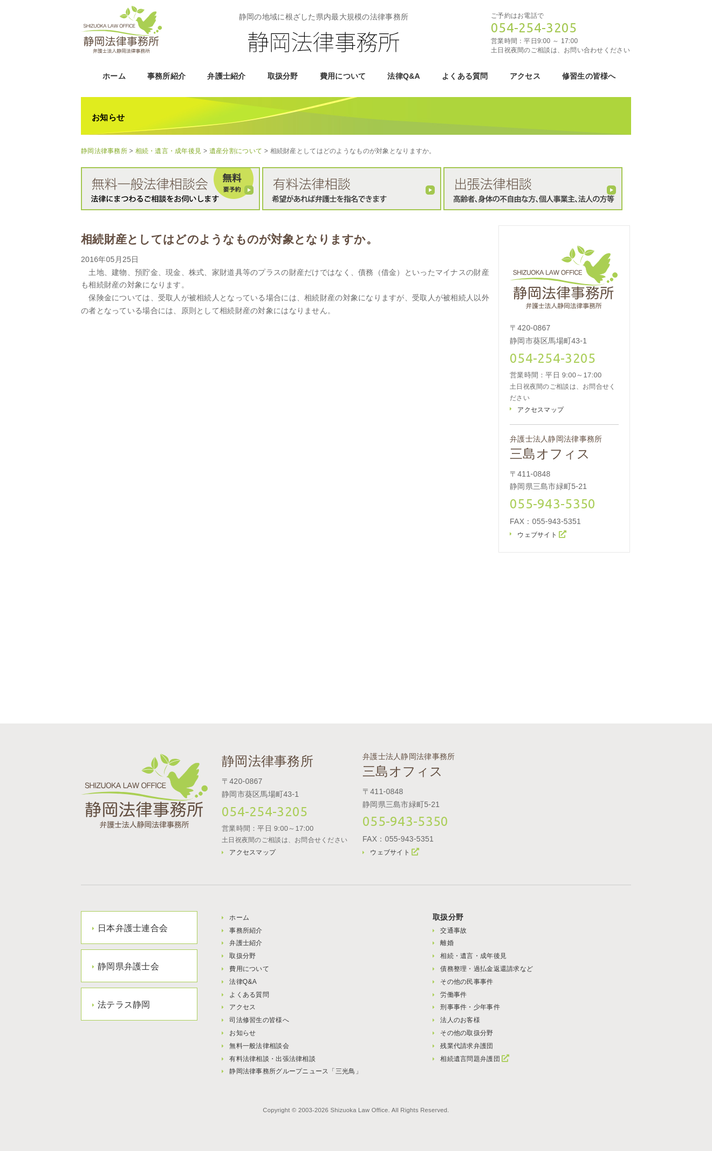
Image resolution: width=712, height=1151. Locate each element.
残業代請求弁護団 (466, 1046)
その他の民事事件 (466, 981)
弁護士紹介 (226, 76)
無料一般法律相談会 (259, 1046)
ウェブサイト (537, 535)
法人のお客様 (460, 1020)
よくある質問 (465, 76)
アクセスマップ (540, 409)
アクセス (525, 76)
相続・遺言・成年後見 (473, 956)
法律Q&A (403, 76)
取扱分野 (283, 76)
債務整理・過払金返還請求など (486, 969)
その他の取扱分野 (466, 1033)
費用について (343, 76)
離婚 (447, 943)
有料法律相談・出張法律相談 (272, 1059)
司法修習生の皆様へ (259, 1020)
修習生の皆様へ (589, 76)
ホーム (114, 76)
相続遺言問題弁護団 (470, 1059)
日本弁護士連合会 (133, 928)
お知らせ (242, 1033)
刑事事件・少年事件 (470, 1007)
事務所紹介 (166, 76)
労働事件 (453, 994)
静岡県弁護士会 (128, 966)
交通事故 (453, 930)
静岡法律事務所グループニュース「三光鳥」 (295, 1071)
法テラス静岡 (124, 1004)
